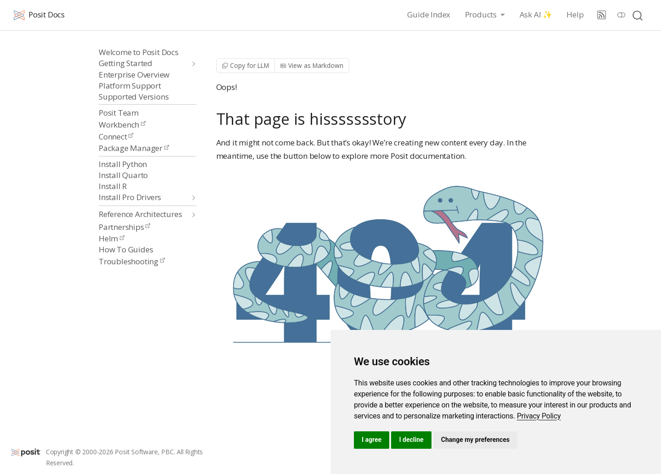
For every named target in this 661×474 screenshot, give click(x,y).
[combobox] (638, 15)
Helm (111, 238)
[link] (539, 416)
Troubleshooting (132, 261)
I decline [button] (411, 439)
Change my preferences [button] (475, 439)
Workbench (122, 124)
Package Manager (134, 148)
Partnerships (124, 227)
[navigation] (143, 63)
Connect (116, 136)
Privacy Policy (539, 416)
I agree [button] (371, 439)
